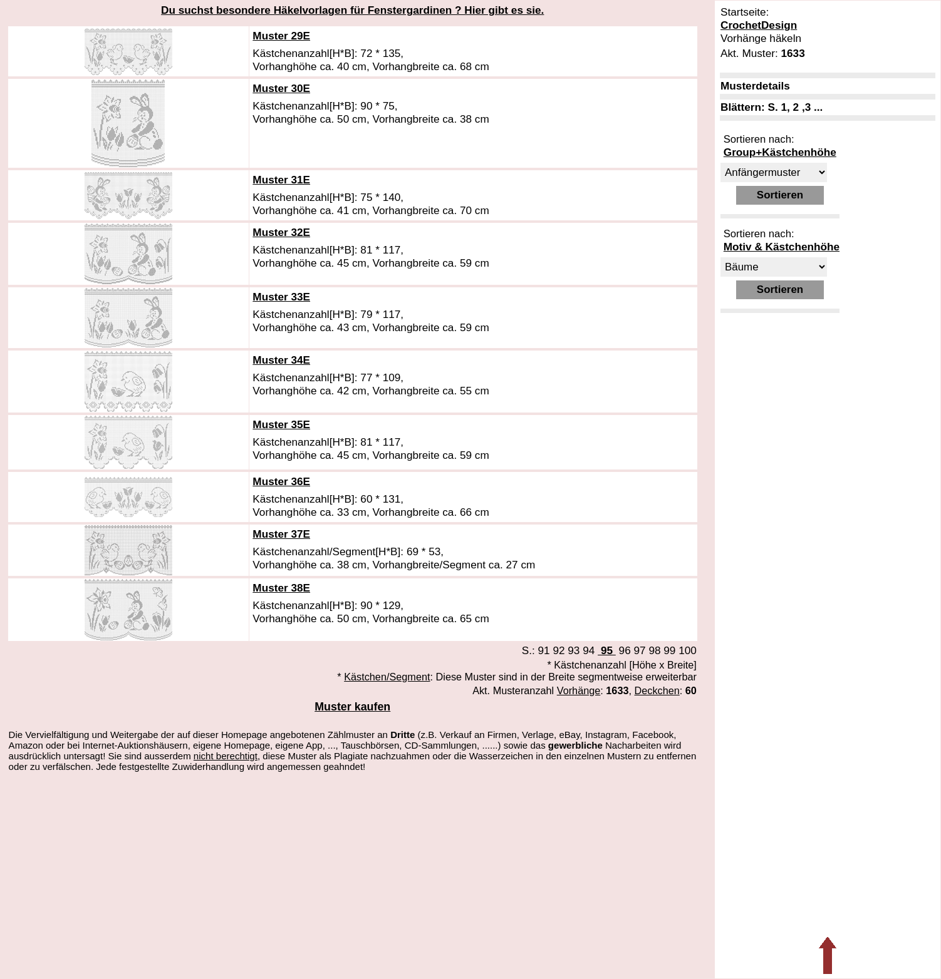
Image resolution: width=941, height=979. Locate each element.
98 (654, 650)
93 (574, 650)
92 (558, 650)
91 (544, 650)
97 (639, 650)
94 (589, 650)
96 (625, 650)
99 (669, 650)
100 (687, 650)
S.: (530, 650)
